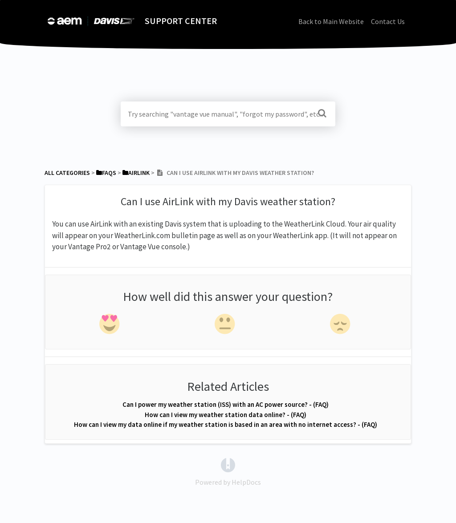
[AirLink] (136, 173)
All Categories (67, 173)
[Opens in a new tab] (228, 464)
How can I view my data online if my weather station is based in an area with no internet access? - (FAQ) (225, 424)
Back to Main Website (331, 21)
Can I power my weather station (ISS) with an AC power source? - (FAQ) (225, 404)
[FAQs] (106, 173)
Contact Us (388, 21)
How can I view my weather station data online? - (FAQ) (225, 414)
